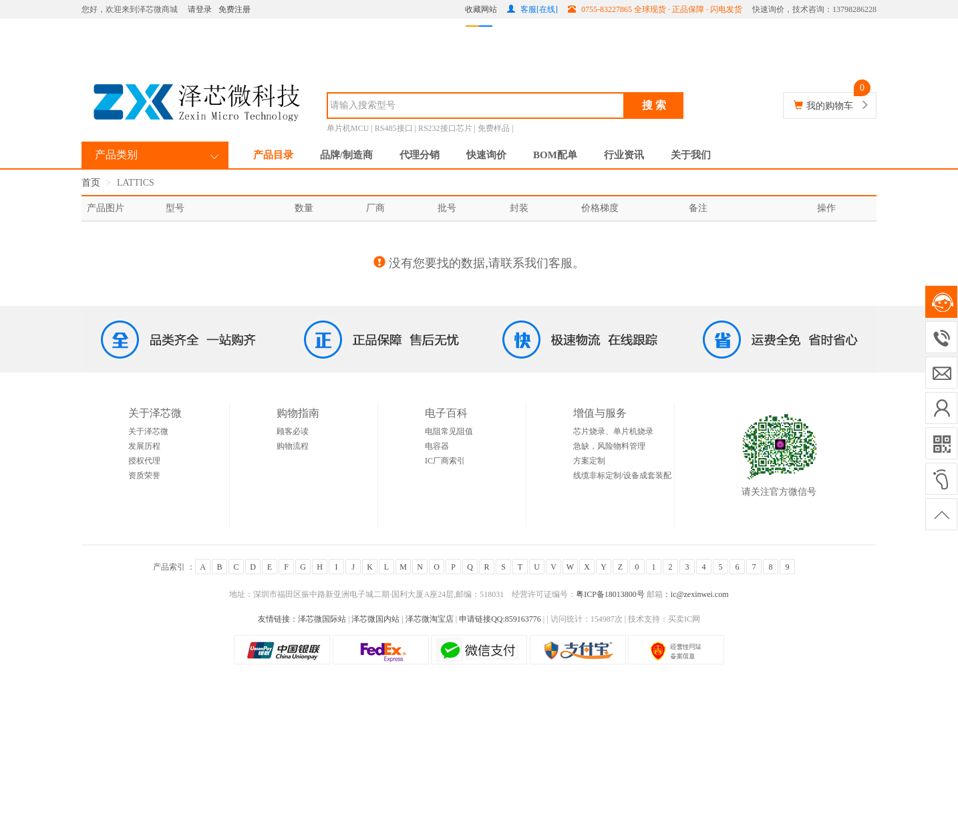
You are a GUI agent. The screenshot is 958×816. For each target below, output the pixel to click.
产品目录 (273, 155)
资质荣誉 (144, 475)
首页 (91, 183)
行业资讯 (624, 155)
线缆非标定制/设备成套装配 (622, 475)
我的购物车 (829, 106)
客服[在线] (532, 9)
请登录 (200, 9)
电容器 (437, 446)
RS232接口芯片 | (448, 128)
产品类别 (116, 154)
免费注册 (234, 9)
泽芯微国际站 (322, 619)
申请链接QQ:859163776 (500, 619)
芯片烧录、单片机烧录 (613, 431)
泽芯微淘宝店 (431, 619)
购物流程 (293, 446)
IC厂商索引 (445, 460)
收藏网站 (481, 9)
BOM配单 (555, 155)
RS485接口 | (396, 128)
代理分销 (420, 155)
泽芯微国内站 (375, 619)
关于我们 (691, 155)
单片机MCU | (351, 128)
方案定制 (589, 460)
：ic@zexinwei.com (696, 594)
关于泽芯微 (148, 431)
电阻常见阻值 (449, 431)
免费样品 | (495, 128)
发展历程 (144, 446)
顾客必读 (293, 431)
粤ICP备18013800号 (610, 594)
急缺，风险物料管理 (609, 446)
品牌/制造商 (346, 155)
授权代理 (144, 460)
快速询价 (486, 155)
